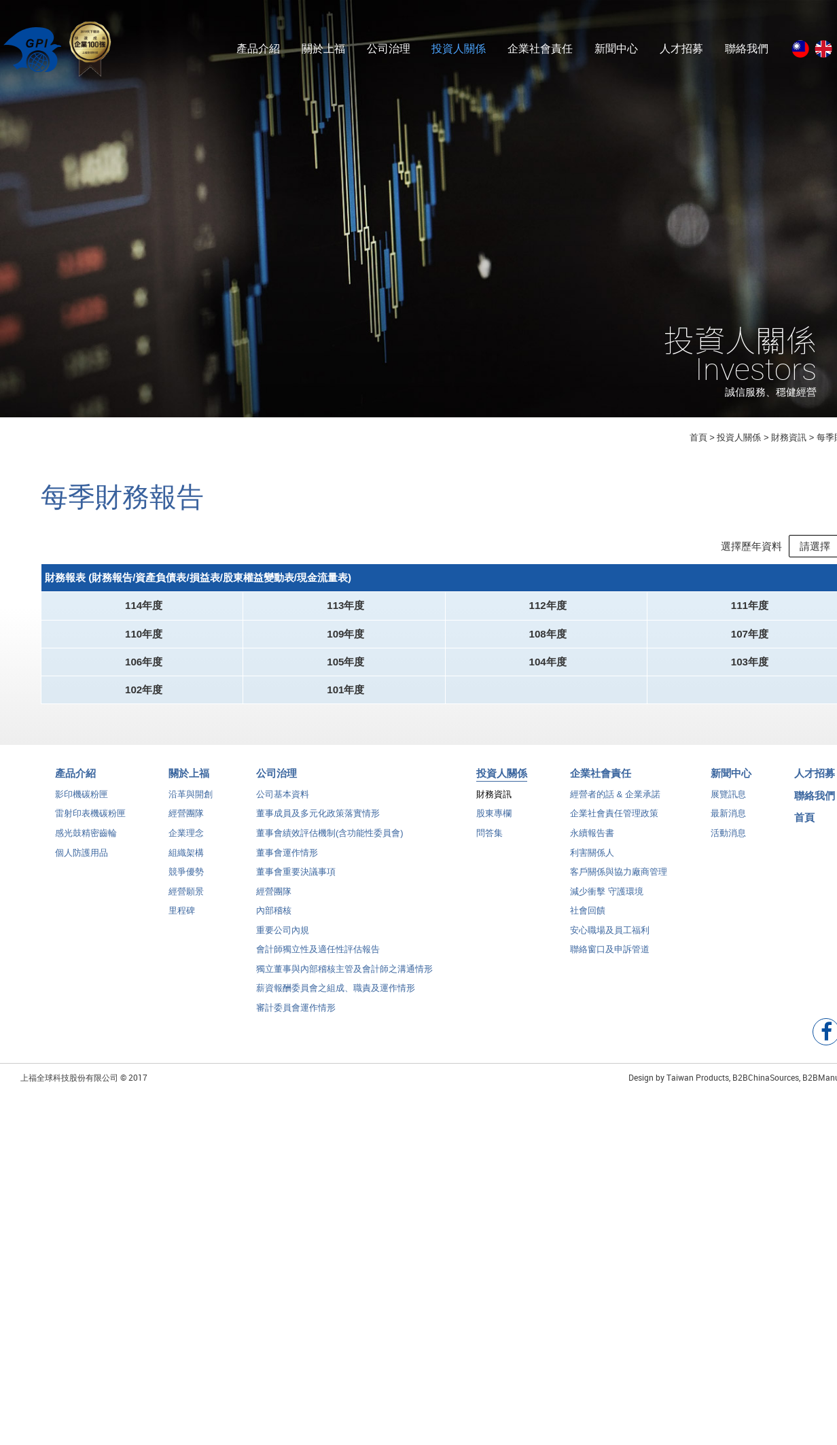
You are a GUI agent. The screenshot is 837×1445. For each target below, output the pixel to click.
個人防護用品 (81, 863)
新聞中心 (616, 48)
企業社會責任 (540, 48)
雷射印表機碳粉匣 (90, 824)
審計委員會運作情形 (296, 1018)
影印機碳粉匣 (81, 805)
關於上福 (323, 48)
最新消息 (728, 824)
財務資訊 (494, 805)
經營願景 (186, 902)
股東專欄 (494, 824)
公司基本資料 (282, 805)
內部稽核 (273, 921)
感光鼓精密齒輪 (86, 844)
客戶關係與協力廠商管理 (618, 882)
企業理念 (186, 844)
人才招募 (681, 48)
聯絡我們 (746, 48)
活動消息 (728, 844)
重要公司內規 (282, 941)
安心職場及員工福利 (609, 941)
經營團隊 (186, 824)
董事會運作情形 (287, 863)
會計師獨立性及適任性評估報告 (318, 960)
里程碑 (181, 921)
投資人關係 (458, 48)
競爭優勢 (186, 882)
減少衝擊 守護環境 (606, 902)
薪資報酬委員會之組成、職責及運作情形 (335, 999)
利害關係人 (592, 863)
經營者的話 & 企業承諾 (615, 805)
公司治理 (388, 48)
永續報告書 (592, 844)
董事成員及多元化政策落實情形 (318, 824)
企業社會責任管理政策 (614, 824)
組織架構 (186, 863)
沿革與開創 (190, 805)
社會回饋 (587, 921)
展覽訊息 (728, 805)
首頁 (698, 437)
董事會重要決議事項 (296, 882)
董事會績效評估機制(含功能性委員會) (330, 844)
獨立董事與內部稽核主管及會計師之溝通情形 (344, 980)
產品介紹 (258, 48)
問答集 (489, 844)
